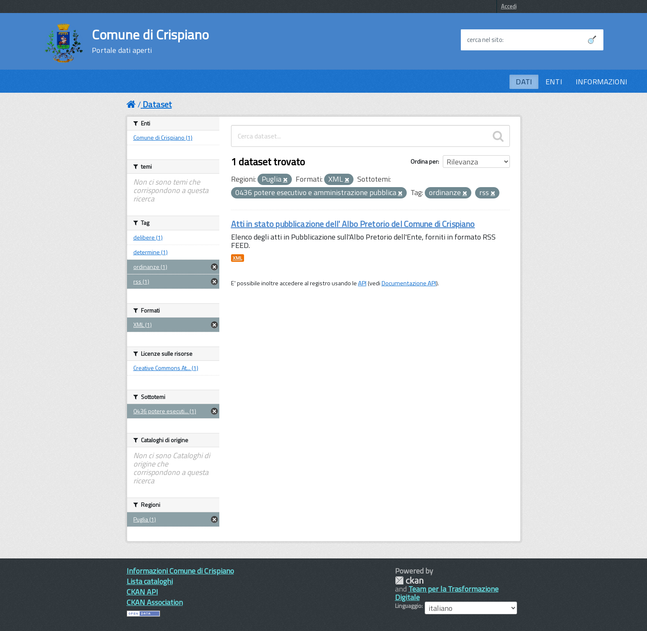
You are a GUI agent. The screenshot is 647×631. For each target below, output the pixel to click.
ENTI (554, 81)
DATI (524, 81)
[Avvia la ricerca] (592, 40)
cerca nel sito (484, 40)
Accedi (509, 6)
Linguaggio (408, 606)
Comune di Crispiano (150, 41)
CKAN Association (155, 602)
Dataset (157, 104)
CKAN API (142, 591)
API (362, 283)
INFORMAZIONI (601, 81)
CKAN (409, 580)
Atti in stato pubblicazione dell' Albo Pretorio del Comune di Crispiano (353, 223)
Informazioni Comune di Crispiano (180, 570)
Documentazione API (409, 283)
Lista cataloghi (150, 581)
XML (237, 258)
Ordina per (424, 161)
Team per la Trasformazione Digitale (447, 593)
